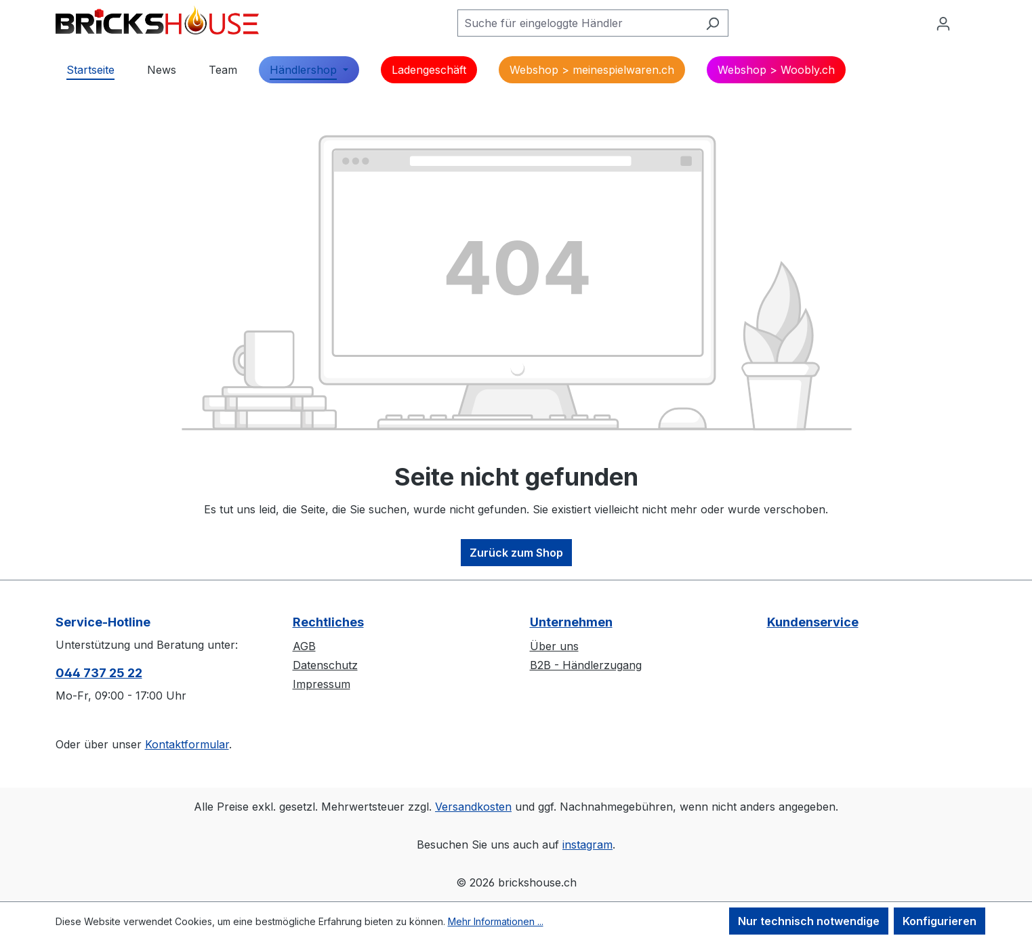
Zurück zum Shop (516, 552)
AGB (304, 646)
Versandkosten (473, 806)
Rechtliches (328, 622)
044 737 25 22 (99, 673)
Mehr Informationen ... (495, 921)
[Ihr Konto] (943, 23)
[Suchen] (712, 23)
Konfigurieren (939, 921)
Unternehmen (571, 622)
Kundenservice (813, 622)
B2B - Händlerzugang (586, 665)
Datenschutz (325, 665)
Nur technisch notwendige (809, 921)
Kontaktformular (187, 744)
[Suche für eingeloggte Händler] (577, 23)
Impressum (321, 684)
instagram (587, 844)
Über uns (554, 646)
